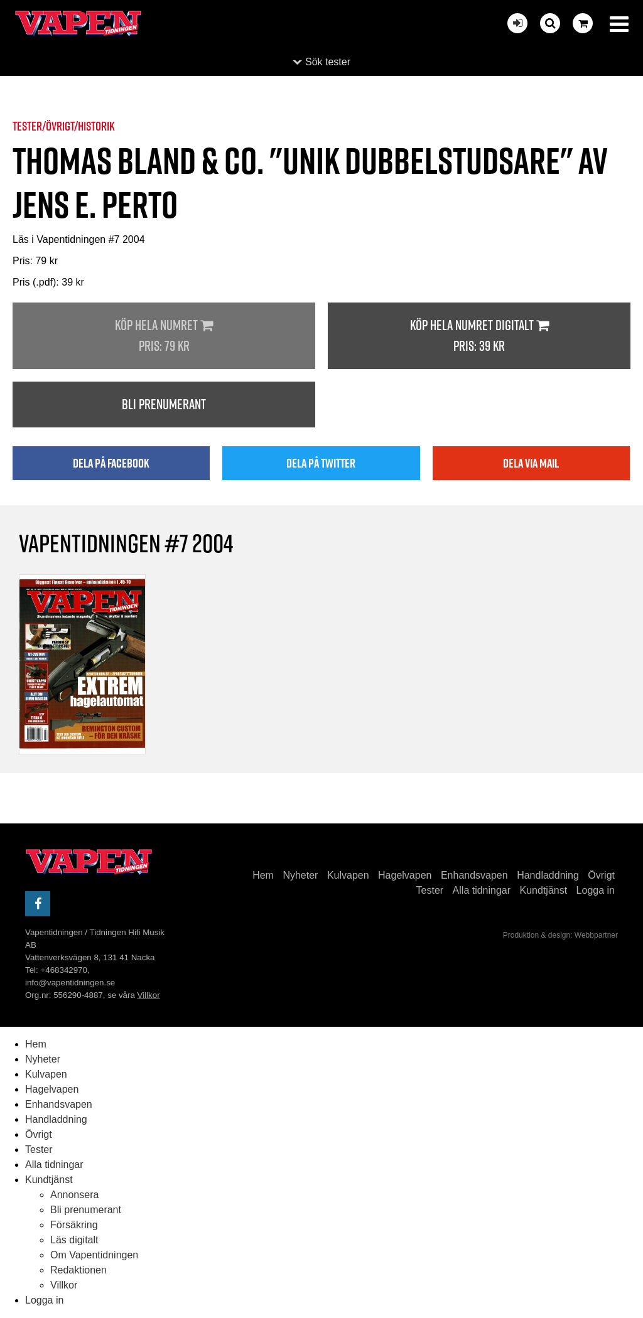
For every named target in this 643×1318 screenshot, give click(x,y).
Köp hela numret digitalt (479, 336)
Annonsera (74, 1194)
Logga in (595, 890)
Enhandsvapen (474, 875)
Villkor (149, 995)
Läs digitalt (74, 1240)
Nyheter (300, 875)
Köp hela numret (164, 336)
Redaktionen (78, 1270)
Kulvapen (348, 875)
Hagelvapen (404, 875)
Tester (430, 890)
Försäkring (74, 1224)
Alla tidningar (482, 890)
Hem (263, 875)
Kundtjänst (544, 890)
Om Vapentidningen (94, 1255)
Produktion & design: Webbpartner (560, 935)
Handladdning (548, 875)
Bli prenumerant (164, 404)
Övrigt (601, 875)
